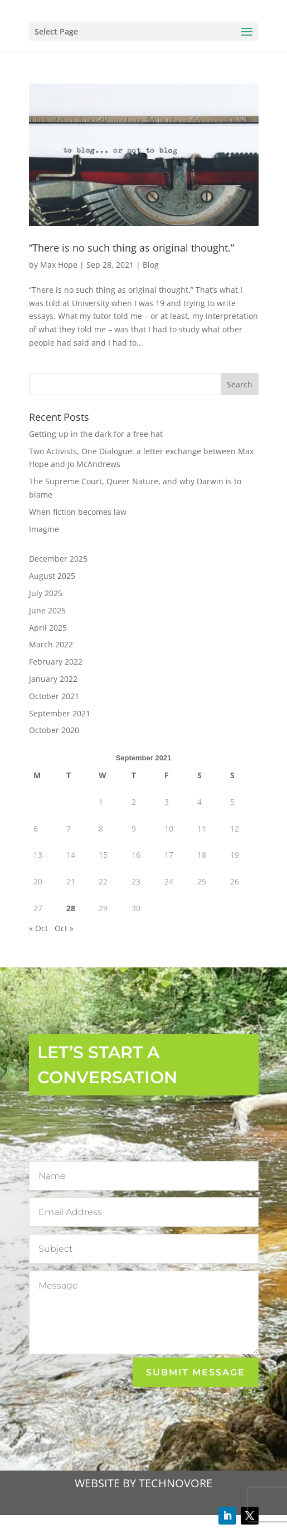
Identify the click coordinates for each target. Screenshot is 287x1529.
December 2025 (58, 558)
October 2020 (54, 730)
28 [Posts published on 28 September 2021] (70, 908)
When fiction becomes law (78, 512)
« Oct (38, 928)
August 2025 (52, 576)
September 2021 (59, 713)
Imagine (44, 529)
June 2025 (47, 610)
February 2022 (55, 661)
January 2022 (53, 678)
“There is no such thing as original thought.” (131, 247)
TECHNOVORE (175, 1483)
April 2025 (48, 627)
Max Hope (58, 264)
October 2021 (54, 696)
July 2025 (45, 593)
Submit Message (195, 1372)
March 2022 (51, 644)
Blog (151, 264)
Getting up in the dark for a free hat (96, 434)
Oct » (64, 928)
